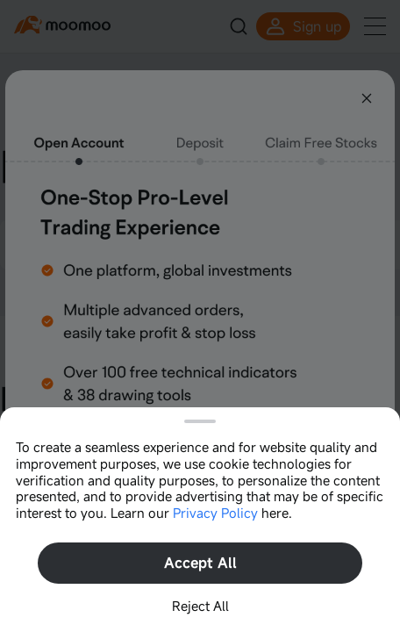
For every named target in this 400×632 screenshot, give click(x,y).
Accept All (200, 562)
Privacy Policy (215, 512)
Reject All (200, 605)
